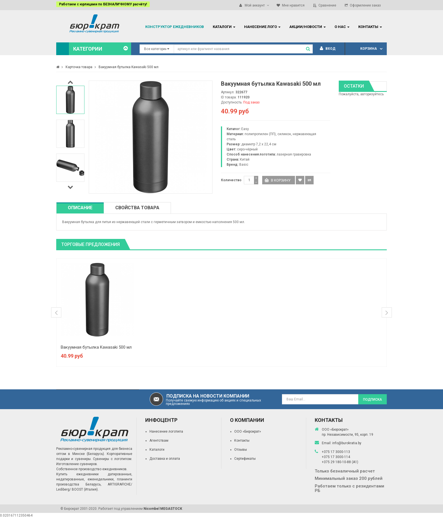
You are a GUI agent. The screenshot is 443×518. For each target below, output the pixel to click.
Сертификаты (245, 459)
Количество (231, 180)
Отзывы (240, 450)
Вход (327, 49)
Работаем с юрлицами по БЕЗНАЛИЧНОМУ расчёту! (103, 4)
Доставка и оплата (164, 459)
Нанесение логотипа (166, 431)
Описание (80, 207)
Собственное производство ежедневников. (91, 469)
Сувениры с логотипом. (112, 459)
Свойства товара (137, 207)
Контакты (241, 441)
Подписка (372, 400)
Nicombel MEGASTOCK (163, 509)
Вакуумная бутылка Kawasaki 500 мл (96, 347)
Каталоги (156, 450)
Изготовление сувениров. (77, 464)
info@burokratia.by (346, 443)
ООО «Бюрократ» (247, 431)
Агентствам (158, 441)
